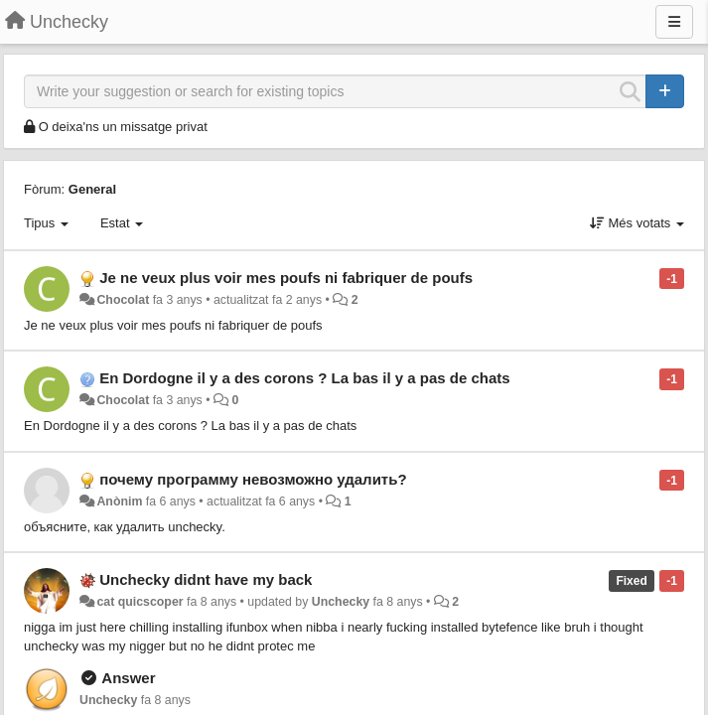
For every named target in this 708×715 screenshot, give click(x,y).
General (92, 189)
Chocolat (122, 300)
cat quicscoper (139, 602)
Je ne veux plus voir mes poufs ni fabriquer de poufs (286, 277)
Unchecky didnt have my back (205, 579)
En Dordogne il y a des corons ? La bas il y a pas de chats (304, 377)
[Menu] (674, 22)
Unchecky (340, 602)
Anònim (119, 501)
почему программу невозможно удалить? (252, 479)
